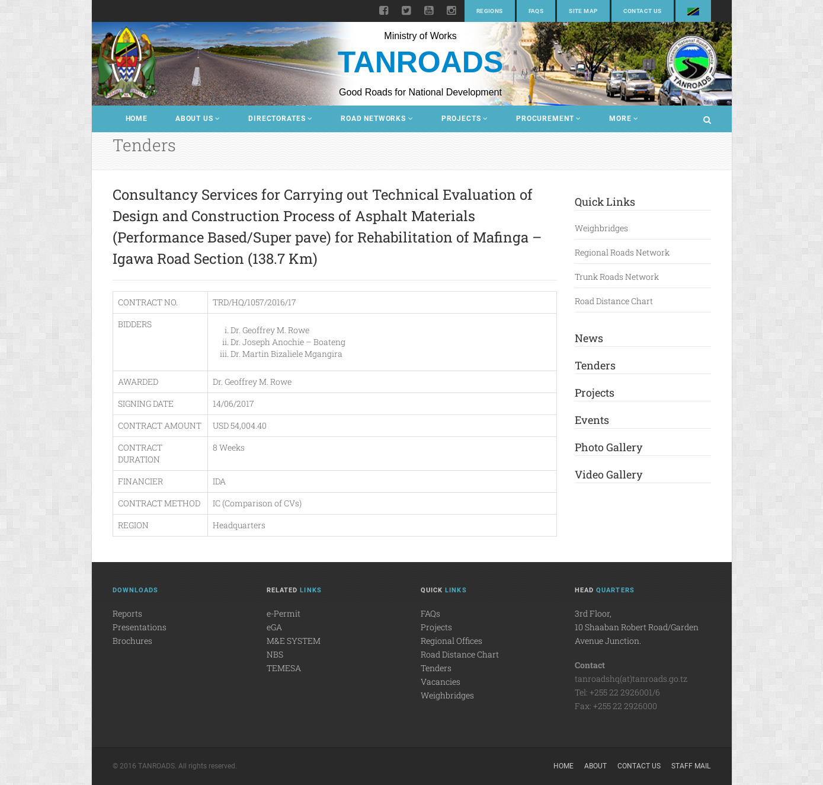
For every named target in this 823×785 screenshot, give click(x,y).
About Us (197, 118)
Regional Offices (451, 640)
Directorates (280, 118)
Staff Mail (690, 766)
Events (592, 420)
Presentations (139, 627)
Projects (464, 118)
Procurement (548, 118)
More (624, 118)
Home (137, 118)
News (589, 338)
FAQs (536, 11)
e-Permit (283, 613)
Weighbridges (601, 228)
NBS (275, 654)
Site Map (583, 11)
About (595, 766)
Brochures (132, 640)
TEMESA (284, 668)
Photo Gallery (608, 447)
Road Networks (377, 118)
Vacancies (440, 681)
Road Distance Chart (614, 301)
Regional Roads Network (622, 252)
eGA (274, 627)
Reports (127, 613)
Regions (489, 11)
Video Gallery (608, 474)
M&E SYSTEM (294, 640)
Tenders (595, 365)
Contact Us (642, 11)
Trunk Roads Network (617, 276)
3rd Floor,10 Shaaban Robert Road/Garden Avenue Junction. (637, 627)
